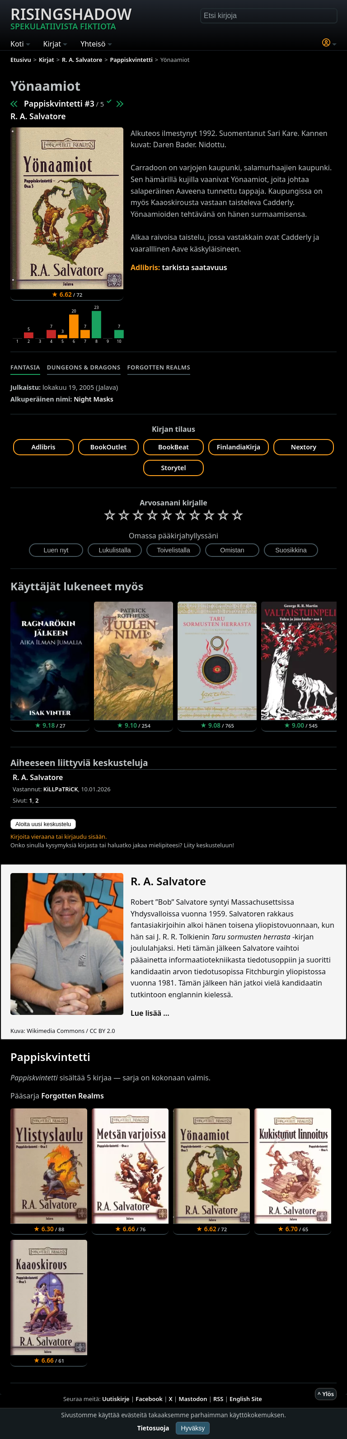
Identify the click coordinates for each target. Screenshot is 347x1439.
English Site (246, 1399)
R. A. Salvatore (38, 116)
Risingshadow (70, 18)
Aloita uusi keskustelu (43, 824)
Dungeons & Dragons (84, 367)
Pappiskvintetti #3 (59, 103)
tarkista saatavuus (194, 267)
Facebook (149, 1399)
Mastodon (193, 1399)
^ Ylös (326, 1394)
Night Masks (93, 399)
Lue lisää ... (150, 1013)
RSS (218, 1399)
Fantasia (25, 367)
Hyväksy (193, 1428)
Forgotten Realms (159, 367)
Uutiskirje (116, 1399)
